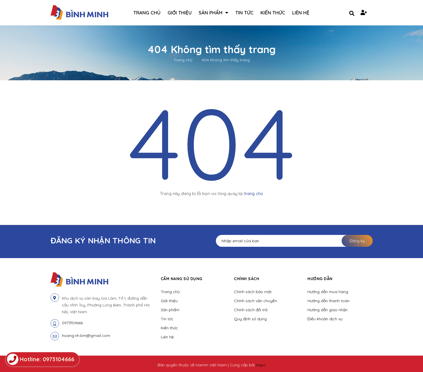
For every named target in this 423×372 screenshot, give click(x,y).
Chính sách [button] (246, 278)
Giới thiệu (169, 300)
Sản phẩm (170, 309)
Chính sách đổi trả (250, 309)
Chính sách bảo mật (253, 291)
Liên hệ (167, 336)
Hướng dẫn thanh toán (328, 300)
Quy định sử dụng (250, 318)
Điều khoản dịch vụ (324, 318)
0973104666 (72, 322)
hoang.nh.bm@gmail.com (86, 335)
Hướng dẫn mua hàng (327, 291)
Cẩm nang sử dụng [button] (181, 278)
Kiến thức (169, 327)
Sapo (261, 364)
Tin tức (167, 318)
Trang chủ (170, 291)
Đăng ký (357, 240)
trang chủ (253, 193)
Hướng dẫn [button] (320, 278)
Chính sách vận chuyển (255, 300)
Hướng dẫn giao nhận (327, 309)
